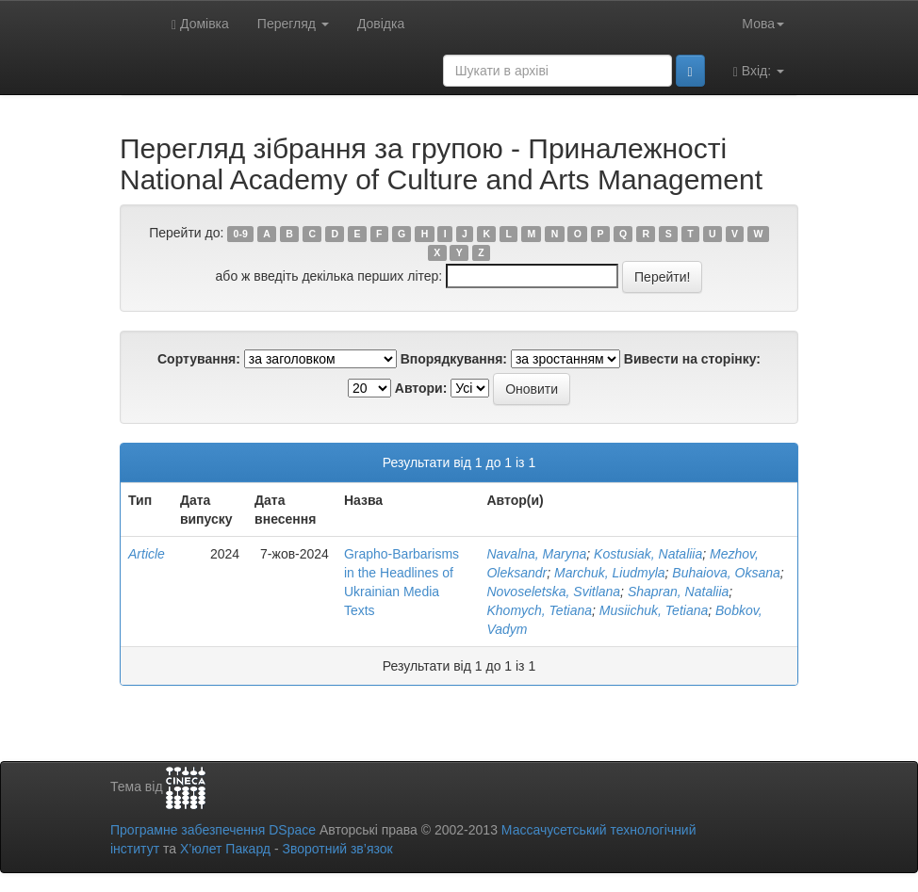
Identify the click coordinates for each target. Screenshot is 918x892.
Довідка (380, 23)
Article (146, 553)
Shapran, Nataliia (678, 591)
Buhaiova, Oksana (725, 572)
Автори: (421, 388)
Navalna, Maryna (536, 553)
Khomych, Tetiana (539, 610)
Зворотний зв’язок (337, 848)
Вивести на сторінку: (692, 358)
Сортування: (198, 358)
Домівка (200, 24)
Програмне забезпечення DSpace (213, 829)
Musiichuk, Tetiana (653, 610)
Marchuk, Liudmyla (609, 572)
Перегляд (293, 23)
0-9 (241, 233)
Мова (763, 23)
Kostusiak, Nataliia (648, 553)
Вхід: (758, 71)
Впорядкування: (454, 358)
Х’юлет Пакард (225, 848)
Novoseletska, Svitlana (553, 591)
